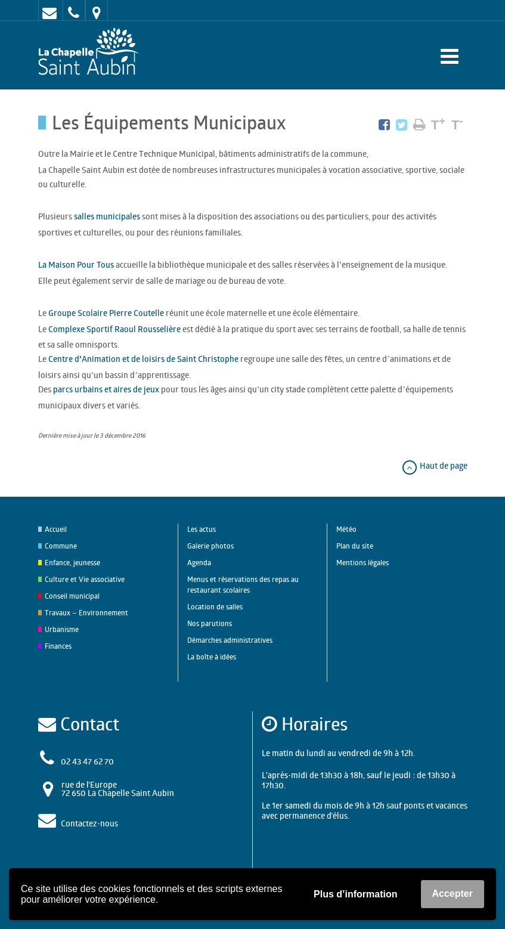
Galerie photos (210, 546)
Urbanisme (62, 629)
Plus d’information (355, 894)
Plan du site (354, 546)
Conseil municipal (72, 596)
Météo (346, 529)
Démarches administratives (229, 640)
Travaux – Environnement (86, 613)
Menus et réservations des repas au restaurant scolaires (243, 584)
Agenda (199, 563)
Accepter (452, 893)
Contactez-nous (89, 823)
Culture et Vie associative (85, 579)
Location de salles (215, 607)
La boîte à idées (211, 657)
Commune (61, 546)
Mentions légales (362, 563)
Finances (58, 646)
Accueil (56, 529)
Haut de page (434, 465)
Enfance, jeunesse (72, 563)
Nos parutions (209, 623)
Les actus (201, 529)
